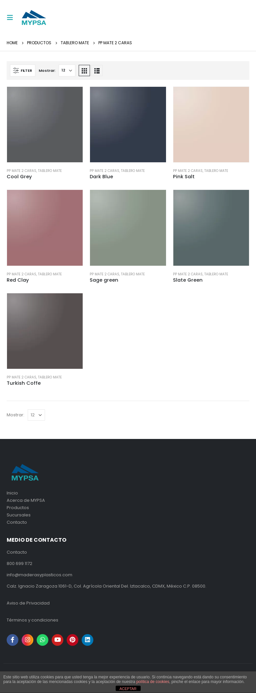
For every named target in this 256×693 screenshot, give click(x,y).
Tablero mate (50, 170)
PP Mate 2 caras (21, 170)
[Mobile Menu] (12, 17)
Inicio (12, 493)
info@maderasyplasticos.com (39, 575)
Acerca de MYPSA (26, 500)
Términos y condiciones (32, 620)
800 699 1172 (19, 563)
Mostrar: (47, 70)
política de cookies (152, 681)
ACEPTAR (127, 689)
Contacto (17, 522)
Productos (18, 507)
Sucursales (19, 515)
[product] (45, 124)
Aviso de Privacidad (28, 603)
